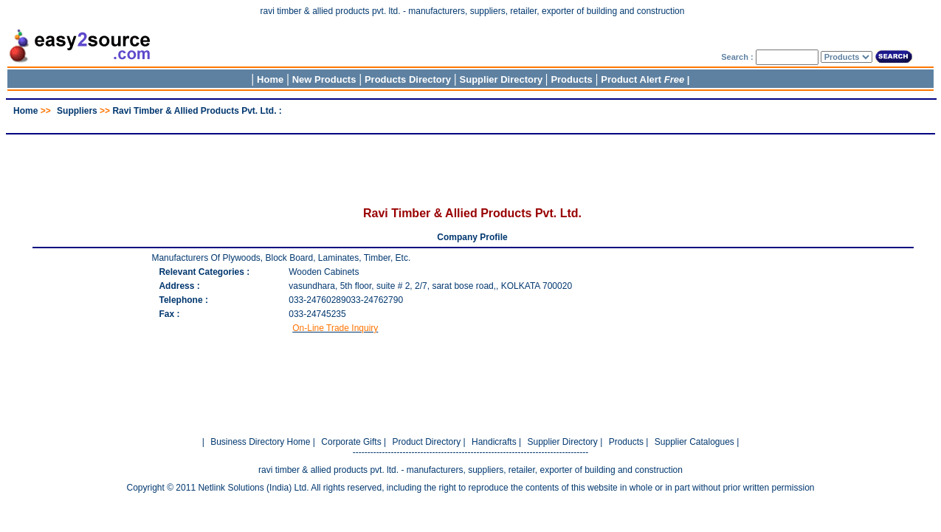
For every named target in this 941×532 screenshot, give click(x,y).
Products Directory (408, 79)
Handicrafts (494, 442)
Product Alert (642, 79)
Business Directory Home (260, 442)
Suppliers (77, 111)
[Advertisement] (471, 121)
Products (571, 79)
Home (270, 79)
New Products (324, 79)
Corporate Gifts (351, 442)
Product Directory (426, 442)
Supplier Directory (502, 79)
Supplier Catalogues (694, 442)
